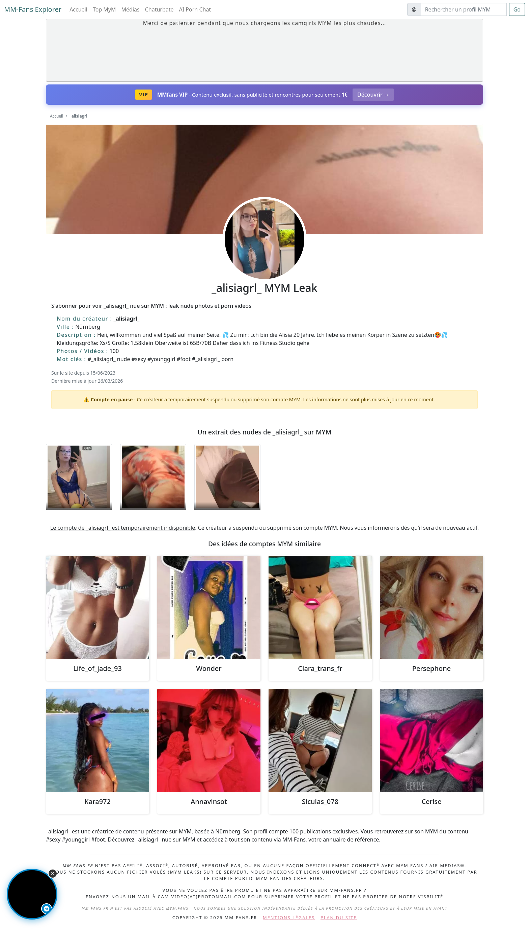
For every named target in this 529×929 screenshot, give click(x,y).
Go (517, 9)
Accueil (78, 9)
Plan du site (339, 917)
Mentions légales (289, 917)
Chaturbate (159, 9)
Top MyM (104, 9)
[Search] (464, 9)
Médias (130, 9)
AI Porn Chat (195, 9)
